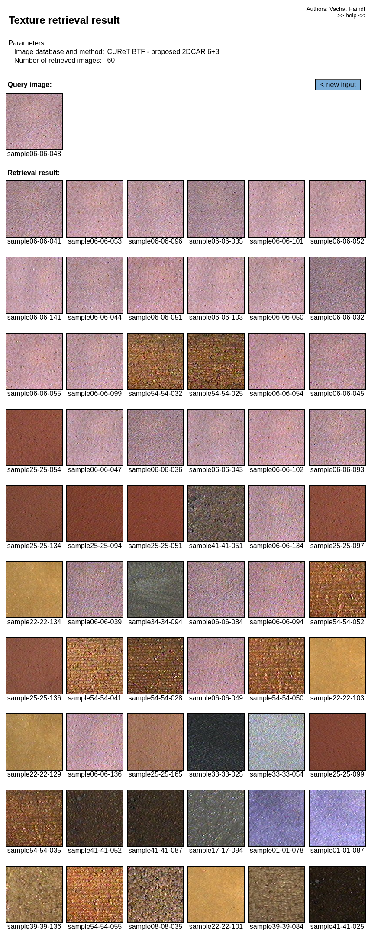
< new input (338, 84)
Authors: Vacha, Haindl (336, 9)
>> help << (351, 15)
